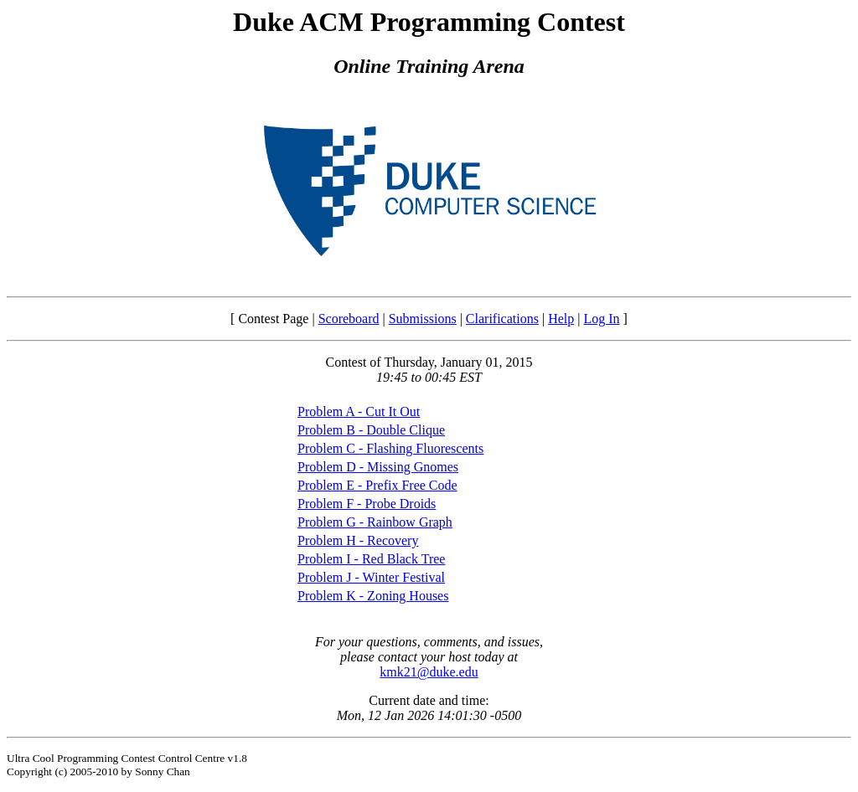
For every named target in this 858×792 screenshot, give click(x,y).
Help (561, 318)
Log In (601, 318)
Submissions (423, 318)
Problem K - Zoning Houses (372, 596)
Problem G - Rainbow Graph (374, 522)
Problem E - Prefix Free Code (377, 485)
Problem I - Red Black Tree (371, 559)
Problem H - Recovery (357, 540)
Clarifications (502, 318)
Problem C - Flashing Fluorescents (390, 448)
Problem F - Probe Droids (366, 503)
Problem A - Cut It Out (358, 411)
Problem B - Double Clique (371, 430)
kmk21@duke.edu (429, 672)
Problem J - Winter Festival (371, 577)
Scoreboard (349, 318)
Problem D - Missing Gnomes (377, 467)
